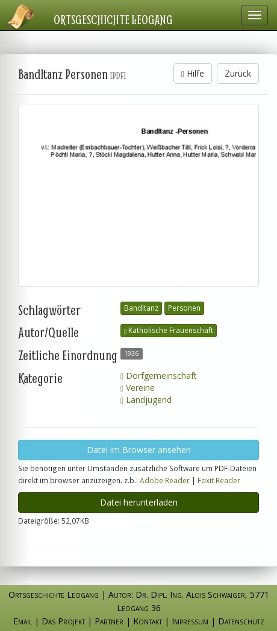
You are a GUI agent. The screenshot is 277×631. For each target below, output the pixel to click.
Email (22, 621)
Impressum (190, 621)
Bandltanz (141, 308)
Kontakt (147, 621)
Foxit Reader (219, 480)
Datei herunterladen (139, 502)
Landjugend (146, 399)
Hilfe (192, 73)
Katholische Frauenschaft (168, 330)
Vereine (137, 387)
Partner (109, 621)
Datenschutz (241, 621)
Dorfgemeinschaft (158, 375)
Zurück (238, 73)
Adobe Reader (165, 480)
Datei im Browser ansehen (139, 449)
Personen (184, 308)
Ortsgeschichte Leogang (113, 19)
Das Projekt (63, 621)
